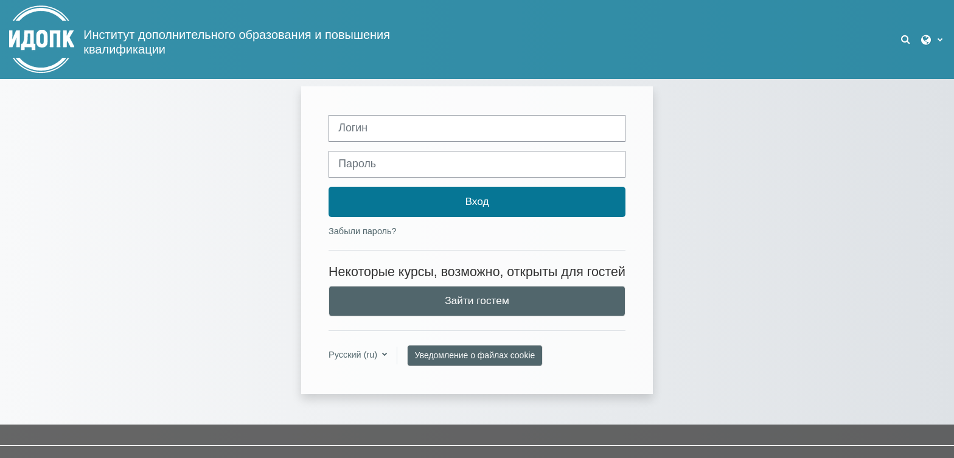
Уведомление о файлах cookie (475, 355)
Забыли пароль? (362, 231)
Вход (477, 201)
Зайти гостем (477, 300)
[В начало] (41, 39)
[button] (906, 40)
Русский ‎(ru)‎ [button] (354, 354)
